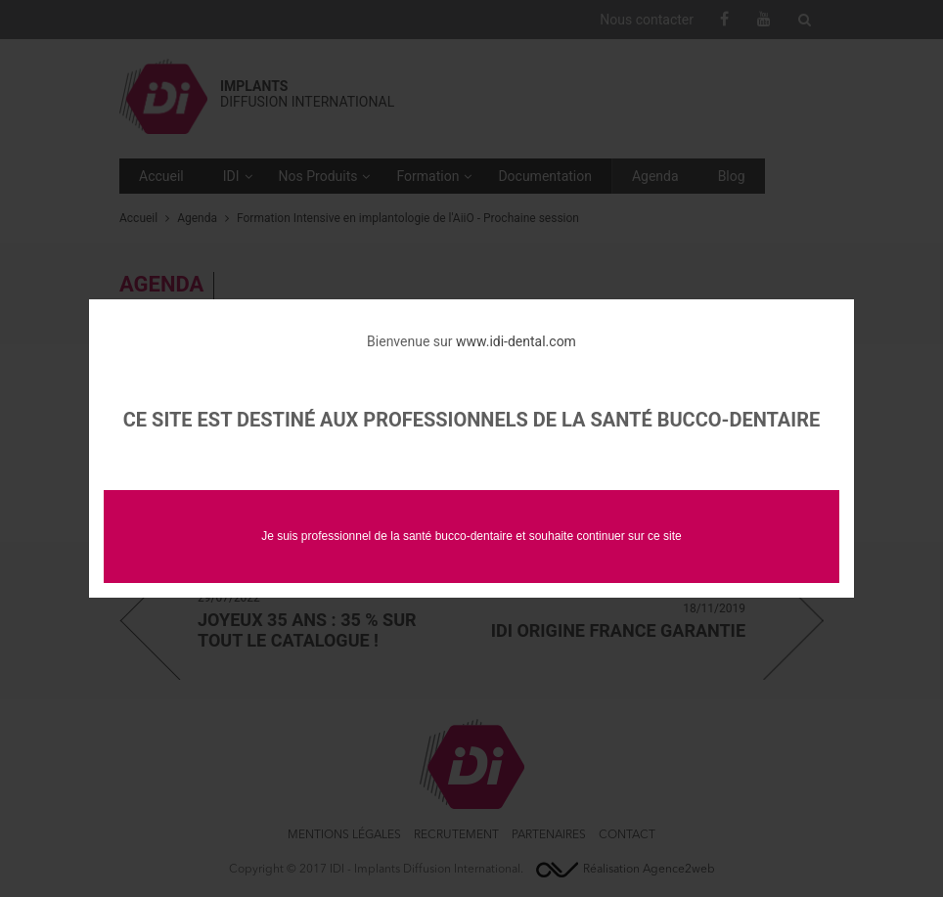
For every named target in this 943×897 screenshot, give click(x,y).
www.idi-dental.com (516, 341)
